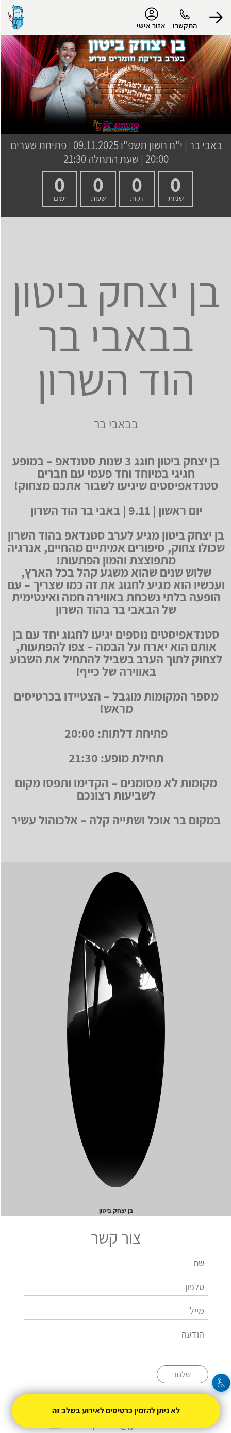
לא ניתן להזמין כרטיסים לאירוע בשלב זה (115, 1410)
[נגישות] (221, 1383)
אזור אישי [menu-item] (150, 18)
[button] (215, 17)
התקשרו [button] (184, 25)
